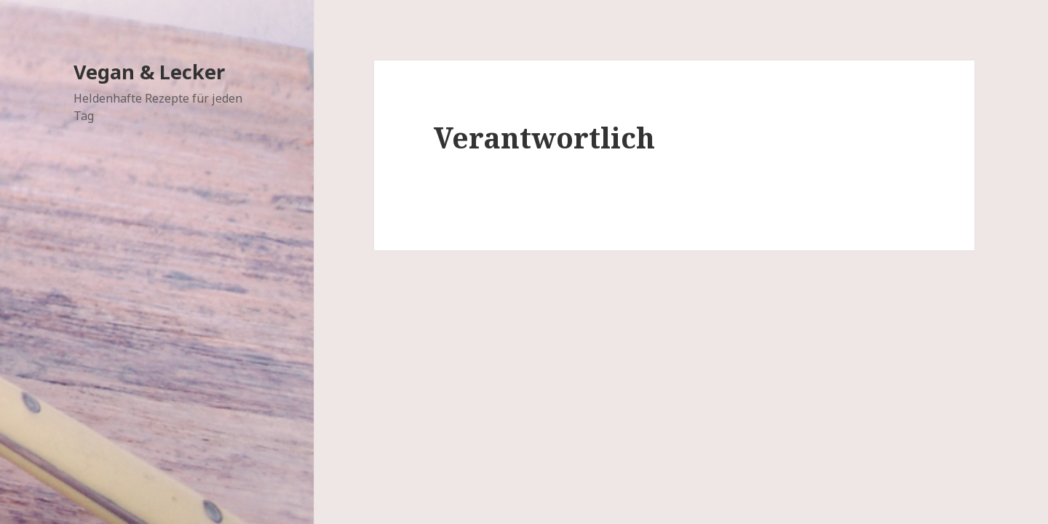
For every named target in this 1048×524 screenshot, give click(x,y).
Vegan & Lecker (149, 71)
